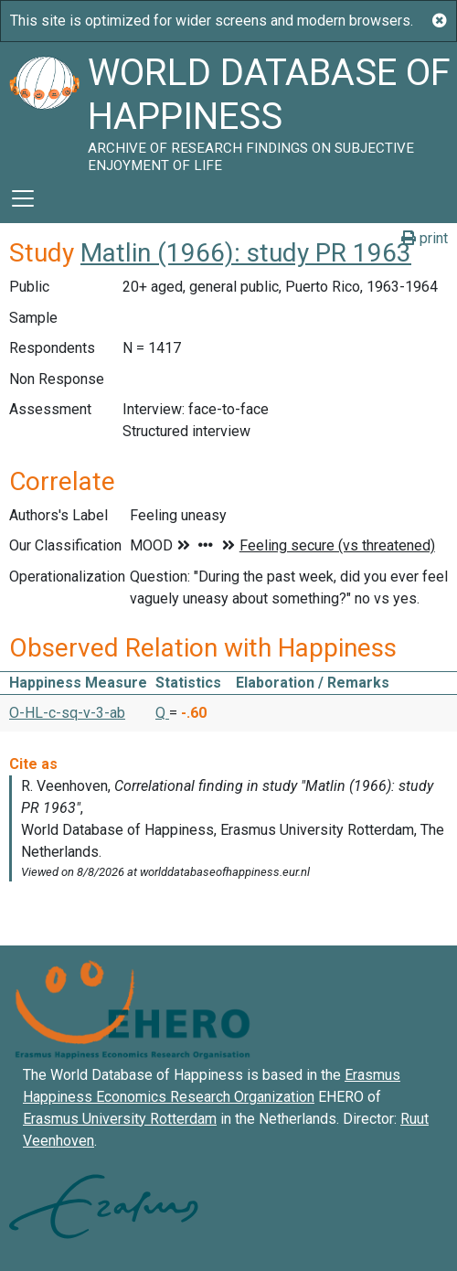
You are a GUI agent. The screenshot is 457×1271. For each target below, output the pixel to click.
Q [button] (162, 712)
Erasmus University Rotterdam (120, 1118)
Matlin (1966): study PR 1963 (245, 253)
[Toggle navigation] (23, 198)
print (424, 238)
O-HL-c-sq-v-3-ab (67, 712)
